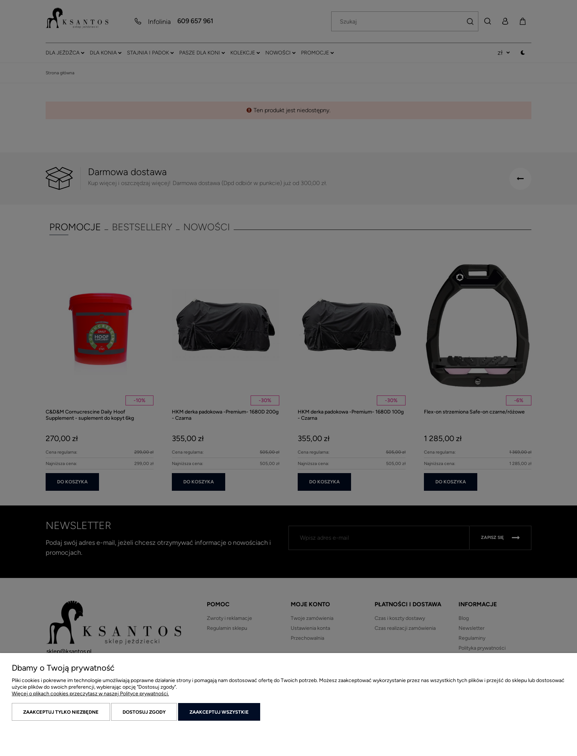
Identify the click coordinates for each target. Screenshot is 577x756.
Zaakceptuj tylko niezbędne (61, 712)
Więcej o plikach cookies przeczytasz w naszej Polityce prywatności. (90, 694)
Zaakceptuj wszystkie (219, 712)
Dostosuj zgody (144, 712)
